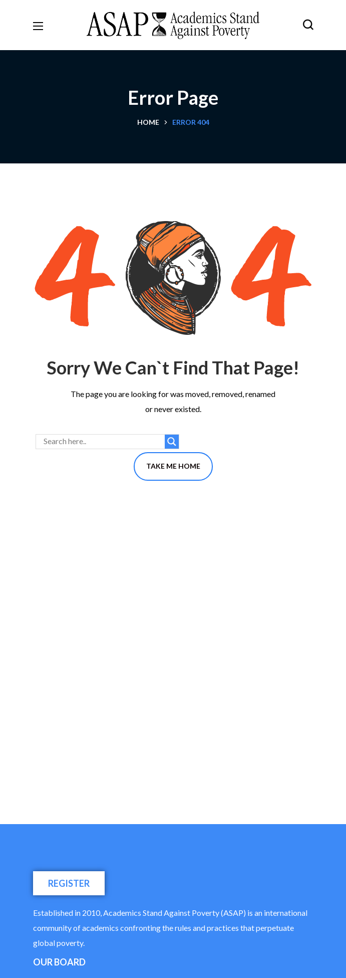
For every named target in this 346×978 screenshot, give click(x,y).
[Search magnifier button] (172, 442)
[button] (308, 25)
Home (148, 122)
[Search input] (103, 442)
